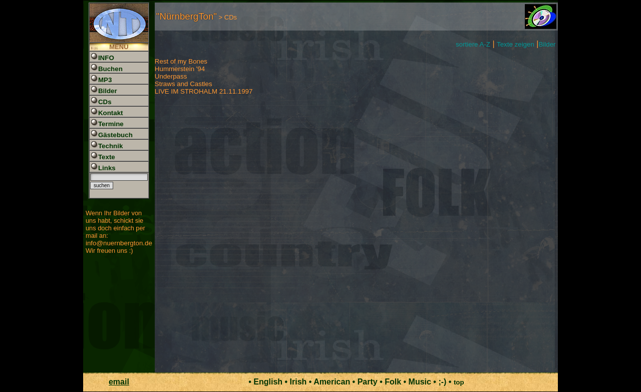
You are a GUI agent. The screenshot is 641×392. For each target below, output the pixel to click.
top (459, 382)
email (119, 381)
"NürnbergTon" (186, 16)
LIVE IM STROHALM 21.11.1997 (204, 91)
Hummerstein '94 (180, 69)
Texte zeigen (515, 44)
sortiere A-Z (473, 44)
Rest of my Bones (181, 61)
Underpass (171, 76)
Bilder (546, 44)
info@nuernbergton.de (119, 243)
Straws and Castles (183, 84)
